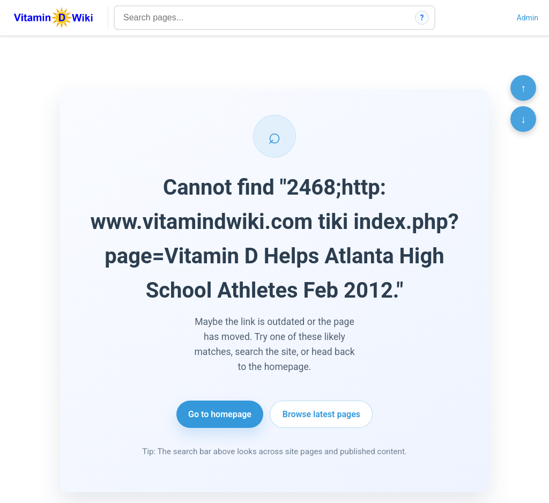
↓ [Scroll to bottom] (523, 119)
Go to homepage (219, 414)
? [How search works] (422, 17)
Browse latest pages (321, 414)
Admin (527, 17)
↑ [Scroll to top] (523, 88)
